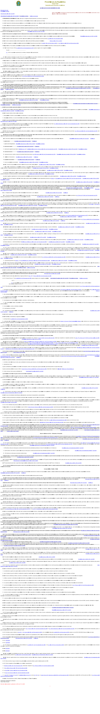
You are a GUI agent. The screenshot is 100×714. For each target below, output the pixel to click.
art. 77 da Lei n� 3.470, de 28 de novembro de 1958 (36, 628)
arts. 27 (84, 424)
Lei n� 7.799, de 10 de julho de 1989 (49, 43)
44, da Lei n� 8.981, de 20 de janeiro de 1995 (32, 632)
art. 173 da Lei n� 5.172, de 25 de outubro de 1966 (83, 585)
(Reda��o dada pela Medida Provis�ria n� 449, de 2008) (66, 524)
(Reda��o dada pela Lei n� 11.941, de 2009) (62, 528)
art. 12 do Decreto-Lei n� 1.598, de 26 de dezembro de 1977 (59, 444)
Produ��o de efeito (5, 11)
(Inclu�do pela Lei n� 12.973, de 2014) (22, 141)
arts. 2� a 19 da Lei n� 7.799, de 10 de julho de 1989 (16, 668)
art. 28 (6, 675)
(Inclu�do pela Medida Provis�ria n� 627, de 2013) (63, 607)
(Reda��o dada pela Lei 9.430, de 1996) (36, 31)
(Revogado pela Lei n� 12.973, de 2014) (78, 482)
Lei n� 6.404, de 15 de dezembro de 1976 (25, 47)
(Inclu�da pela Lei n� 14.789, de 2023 (36, 173)
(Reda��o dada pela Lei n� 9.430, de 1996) (28, 99)
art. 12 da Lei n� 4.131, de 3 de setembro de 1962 (67, 342)
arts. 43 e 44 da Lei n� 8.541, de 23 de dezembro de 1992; (17, 672)
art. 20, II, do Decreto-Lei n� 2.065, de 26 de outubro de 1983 (45, 509)
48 (36, 675)
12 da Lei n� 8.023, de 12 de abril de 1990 (18, 670)
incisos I (52, 178)
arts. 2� (82, 442)
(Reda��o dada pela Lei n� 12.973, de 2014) (79, 138)
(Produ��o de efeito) (44, 99)
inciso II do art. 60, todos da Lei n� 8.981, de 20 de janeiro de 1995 (55, 675)
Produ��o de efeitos (24, 16)
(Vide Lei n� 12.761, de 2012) (56, 40)
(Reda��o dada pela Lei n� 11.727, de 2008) (89, 377)
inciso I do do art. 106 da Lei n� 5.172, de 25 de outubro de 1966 (40, 341)
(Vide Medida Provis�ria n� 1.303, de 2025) (59, 278)
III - (12, 282)
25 (85, 442)
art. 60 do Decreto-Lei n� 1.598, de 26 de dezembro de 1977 (17, 509)
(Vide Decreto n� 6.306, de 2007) (8, 13)
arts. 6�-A (91, 204)
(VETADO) (8, 640)
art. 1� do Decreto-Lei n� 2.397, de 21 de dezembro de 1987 (66, 123)
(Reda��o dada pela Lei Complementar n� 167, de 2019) (42, 445)
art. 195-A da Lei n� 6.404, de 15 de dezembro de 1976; (44, 154)
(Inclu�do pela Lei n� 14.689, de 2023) (89, 345)
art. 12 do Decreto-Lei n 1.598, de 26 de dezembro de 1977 (45, 437)
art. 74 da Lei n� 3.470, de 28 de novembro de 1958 (41, 342)
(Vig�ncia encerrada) (9, 89)
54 (38, 675)
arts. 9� (7, 670)
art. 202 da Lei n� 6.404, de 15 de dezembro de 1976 (86, 130)
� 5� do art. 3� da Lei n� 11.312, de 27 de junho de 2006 (34, 241)
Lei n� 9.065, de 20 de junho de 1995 (61, 632)
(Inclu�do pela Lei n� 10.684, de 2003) (25, 457)
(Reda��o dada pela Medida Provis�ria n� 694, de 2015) (78, 88)
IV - (7, 52)
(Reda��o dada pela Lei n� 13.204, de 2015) (31, 339)
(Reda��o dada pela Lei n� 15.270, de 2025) (27, 205)
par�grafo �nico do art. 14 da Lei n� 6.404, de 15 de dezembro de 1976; (42, 149)
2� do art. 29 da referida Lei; (68, 368)
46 (34, 675)
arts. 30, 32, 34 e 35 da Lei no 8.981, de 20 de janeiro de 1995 (74, 356)
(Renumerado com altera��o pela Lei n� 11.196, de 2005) (25, 460)
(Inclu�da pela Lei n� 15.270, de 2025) (43, 231)
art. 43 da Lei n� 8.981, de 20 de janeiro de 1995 (71, 289)
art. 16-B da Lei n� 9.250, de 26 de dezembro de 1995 (53, 257)
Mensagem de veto (4, 10)
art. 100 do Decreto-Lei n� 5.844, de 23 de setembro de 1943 (61, 628)
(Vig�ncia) (92, 138)
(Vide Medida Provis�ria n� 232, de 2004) (34, 371)
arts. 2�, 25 (78, 436)
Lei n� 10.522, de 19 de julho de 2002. (23, 654)
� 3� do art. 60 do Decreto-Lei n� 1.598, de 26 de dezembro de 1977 (43, 344)
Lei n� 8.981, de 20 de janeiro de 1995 (23, 278)
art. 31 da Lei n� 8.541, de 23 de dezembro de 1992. (33, 76)
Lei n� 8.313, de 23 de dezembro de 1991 (19, 318)
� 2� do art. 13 (22, 149)
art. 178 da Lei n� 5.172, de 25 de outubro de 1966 (43, 665)
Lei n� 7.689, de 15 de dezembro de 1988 (58, 420)
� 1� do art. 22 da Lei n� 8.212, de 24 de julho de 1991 (51, 422)
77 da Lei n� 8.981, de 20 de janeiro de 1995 (42, 275)
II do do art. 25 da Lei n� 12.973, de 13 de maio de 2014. (68, 178)
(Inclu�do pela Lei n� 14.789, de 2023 (47, 164)
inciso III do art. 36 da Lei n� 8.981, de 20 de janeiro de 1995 (34, 368)
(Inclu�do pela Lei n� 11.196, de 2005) (9, 402)
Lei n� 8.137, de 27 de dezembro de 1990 (36, 644)
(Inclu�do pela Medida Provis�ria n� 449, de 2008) (50, 541)
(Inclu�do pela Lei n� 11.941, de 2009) (47, 556)
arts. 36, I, (20, 632)
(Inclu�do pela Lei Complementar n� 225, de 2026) (42, 654)
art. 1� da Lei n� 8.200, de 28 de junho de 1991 (69, 43)
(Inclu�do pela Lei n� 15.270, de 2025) (66, 226)
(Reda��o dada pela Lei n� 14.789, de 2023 (25, 143)
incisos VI (12, 675)
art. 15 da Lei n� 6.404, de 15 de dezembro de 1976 (77, 215)
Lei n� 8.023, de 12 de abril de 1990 (55, 38)
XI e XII (15, 675)
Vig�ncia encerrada (34, 16)
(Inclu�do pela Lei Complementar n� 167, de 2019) (11, 392)
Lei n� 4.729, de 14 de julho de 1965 (56, 644)
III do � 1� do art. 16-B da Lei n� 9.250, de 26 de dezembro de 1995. (35, 260)
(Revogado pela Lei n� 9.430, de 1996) (9, 121)
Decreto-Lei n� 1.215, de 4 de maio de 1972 (13, 665)
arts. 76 (30, 275)
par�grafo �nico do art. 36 (24, 675)
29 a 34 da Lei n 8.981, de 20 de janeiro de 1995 (85, 427)
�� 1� (59, 368)
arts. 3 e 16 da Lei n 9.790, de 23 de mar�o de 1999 (87, 337)
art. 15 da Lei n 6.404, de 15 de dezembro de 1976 (86, 195)
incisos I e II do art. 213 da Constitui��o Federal (70, 321)
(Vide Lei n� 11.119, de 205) (19, 352)
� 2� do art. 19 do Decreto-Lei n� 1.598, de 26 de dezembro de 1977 (20, 348)
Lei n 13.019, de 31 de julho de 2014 (46, 337)
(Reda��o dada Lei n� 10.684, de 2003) (69, 429)
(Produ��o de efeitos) (5, 104)
